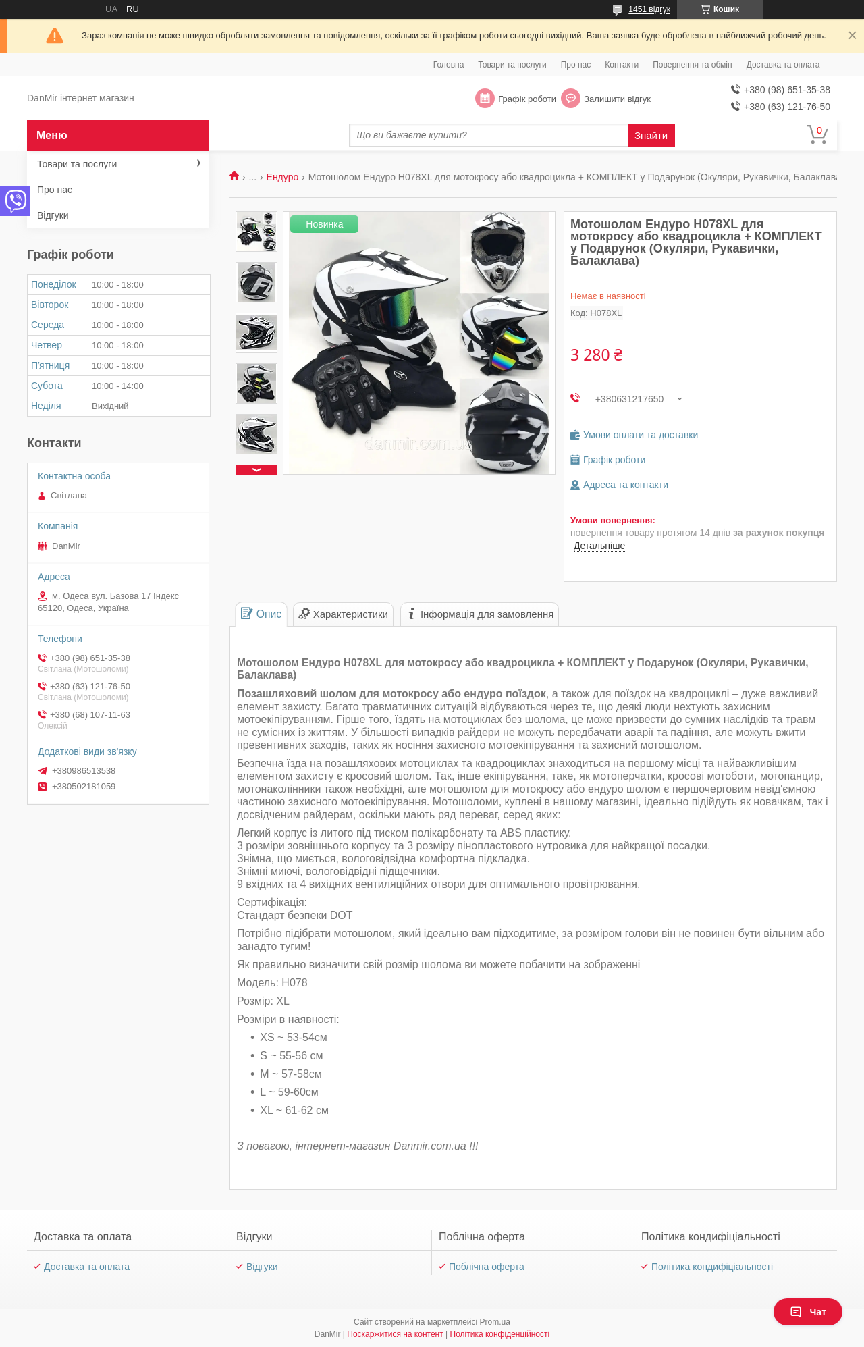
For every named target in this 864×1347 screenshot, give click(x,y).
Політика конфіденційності (500, 1334)
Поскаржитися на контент (395, 1334)
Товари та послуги (512, 65)
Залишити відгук (617, 99)
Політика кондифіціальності (712, 1266)
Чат (808, 1312)
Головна (448, 65)
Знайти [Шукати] (651, 135)
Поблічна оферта (486, 1266)
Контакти (622, 65)
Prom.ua (495, 1322)
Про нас (576, 65)
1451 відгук (649, 9)
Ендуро (283, 176)
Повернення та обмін (692, 65)
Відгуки (53, 215)
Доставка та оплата (783, 65)
